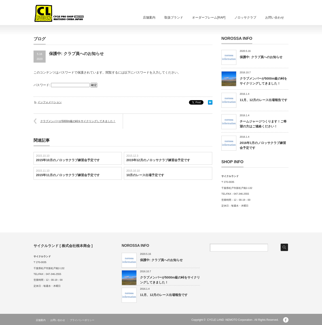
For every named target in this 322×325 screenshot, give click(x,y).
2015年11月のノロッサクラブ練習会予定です (68, 175)
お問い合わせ (274, 17)
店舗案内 (149, 17)
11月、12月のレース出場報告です (263, 100)
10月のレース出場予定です (145, 175)
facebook (285, 320)
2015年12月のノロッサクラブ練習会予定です (158, 160)
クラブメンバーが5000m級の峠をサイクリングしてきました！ (78, 121)
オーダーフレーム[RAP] (208, 17)
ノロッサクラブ (245, 17)
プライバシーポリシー (82, 320)
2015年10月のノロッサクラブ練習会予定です (68, 160)
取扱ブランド (173, 17)
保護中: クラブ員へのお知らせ (261, 57)
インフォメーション (50, 102)
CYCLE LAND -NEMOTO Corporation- (230, 319)
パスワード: (62, 85)
